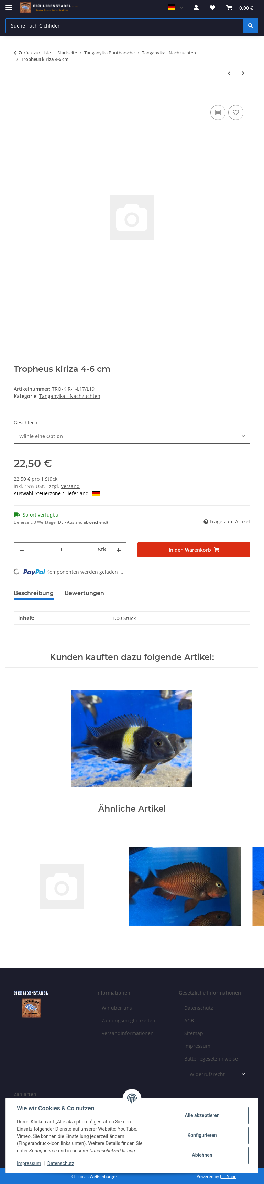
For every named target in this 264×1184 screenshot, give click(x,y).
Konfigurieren (202, 1135)
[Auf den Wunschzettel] (235, 112)
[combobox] (132, 436)
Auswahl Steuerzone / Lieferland (57, 493)
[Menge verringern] (21, 550)
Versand (70, 486)
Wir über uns (117, 1007)
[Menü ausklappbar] (9, 4)
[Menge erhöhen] (118, 550)
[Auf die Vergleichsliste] (218, 112)
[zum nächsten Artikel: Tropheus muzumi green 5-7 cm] (243, 73)
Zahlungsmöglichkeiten (128, 1020)
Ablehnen (202, 1155)
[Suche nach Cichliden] (124, 25)
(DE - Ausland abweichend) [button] (82, 522)
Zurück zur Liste (35, 53)
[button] (196, 7)
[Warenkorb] (239, 7)
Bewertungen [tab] (84, 593)
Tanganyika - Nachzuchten (69, 396)
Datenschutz (60, 1163)
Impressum (29, 1163)
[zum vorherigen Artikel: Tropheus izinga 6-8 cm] (229, 73)
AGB (189, 1020)
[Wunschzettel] (212, 7)
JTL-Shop (228, 1177)
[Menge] (61, 550)
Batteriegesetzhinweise (211, 1058)
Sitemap (193, 1033)
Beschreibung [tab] (34, 593)
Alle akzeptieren (202, 1115)
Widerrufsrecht (207, 1074)
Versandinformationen (128, 1033)
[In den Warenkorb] (19, 95)
